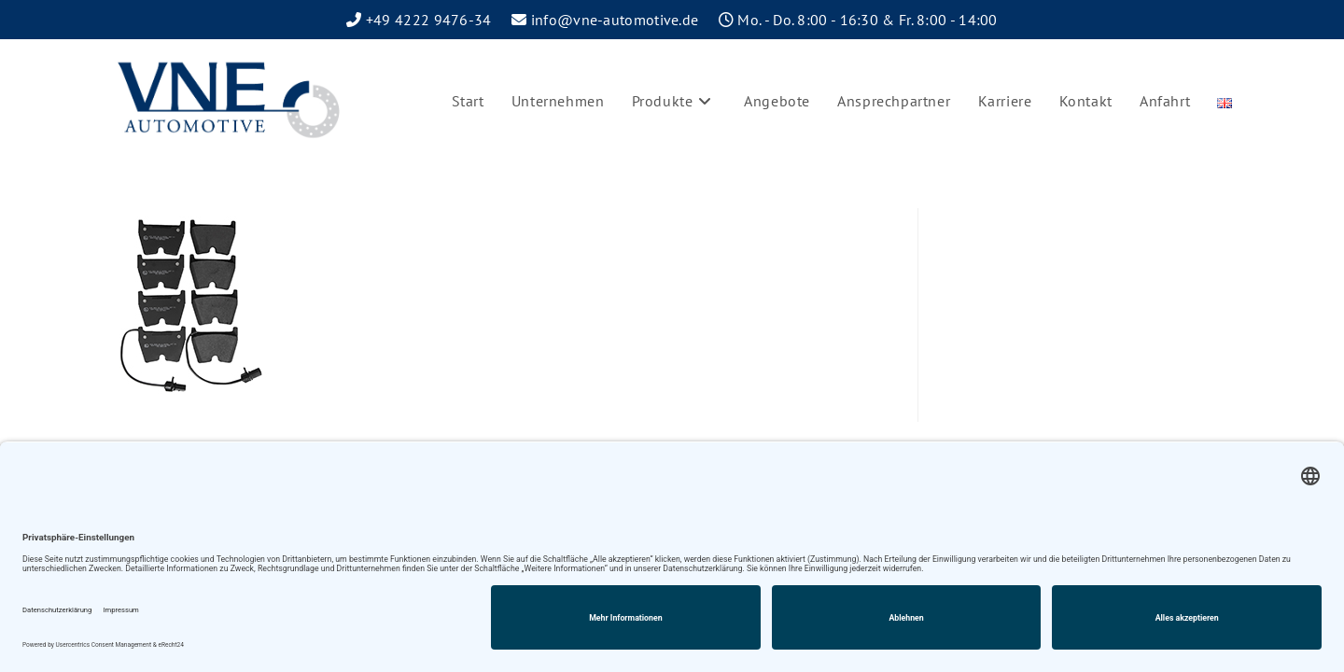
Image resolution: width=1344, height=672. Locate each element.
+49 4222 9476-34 (429, 19)
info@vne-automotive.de (615, 19)
